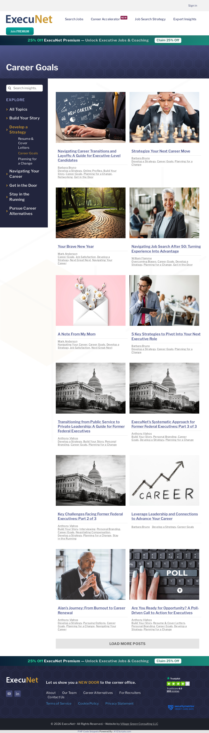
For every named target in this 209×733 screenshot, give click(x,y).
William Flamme (141, 258)
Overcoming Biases (143, 261)
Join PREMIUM (20, 31)
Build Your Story (93, 441)
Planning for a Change (98, 173)
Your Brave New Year (76, 246)
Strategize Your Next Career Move (160, 151)
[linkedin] (17, 693)
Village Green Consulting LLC (139, 723)
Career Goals (74, 173)
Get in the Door (84, 177)
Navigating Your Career (72, 344)
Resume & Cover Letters (169, 623)
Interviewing (87, 529)
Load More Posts (127, 644)
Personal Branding (165, 436)
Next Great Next (80, 260)
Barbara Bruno (67, 167)
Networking (65, 177)
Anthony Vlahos (68, 438)
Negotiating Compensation (93, 532)
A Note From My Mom (76, 334)
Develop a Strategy (70, 170)
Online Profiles (92, 170)
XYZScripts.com (122, 731)
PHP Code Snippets (88, 731)
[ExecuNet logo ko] (22, 677)
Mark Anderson (68, 253)
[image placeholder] (91, 94)
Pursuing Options (94, 623)
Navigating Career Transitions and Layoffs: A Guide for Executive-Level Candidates (89, 155)
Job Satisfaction (86, 256)
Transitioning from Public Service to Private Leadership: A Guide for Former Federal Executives (91, 426)
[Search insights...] (24, 88)
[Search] (9, 88)
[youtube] (9, 693)
